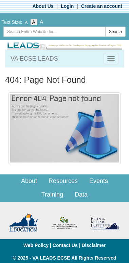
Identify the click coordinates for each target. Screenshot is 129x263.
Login (67, 6)
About (29, 180)
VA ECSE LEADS (34, 58)
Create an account (101, 6)
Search (115, 31)
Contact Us (65, 245)
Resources (63, 180)
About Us (42, 6)
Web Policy (36, 245)
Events (98, 180)
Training (52, 194)
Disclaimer (93, 245)
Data (81, 194)
